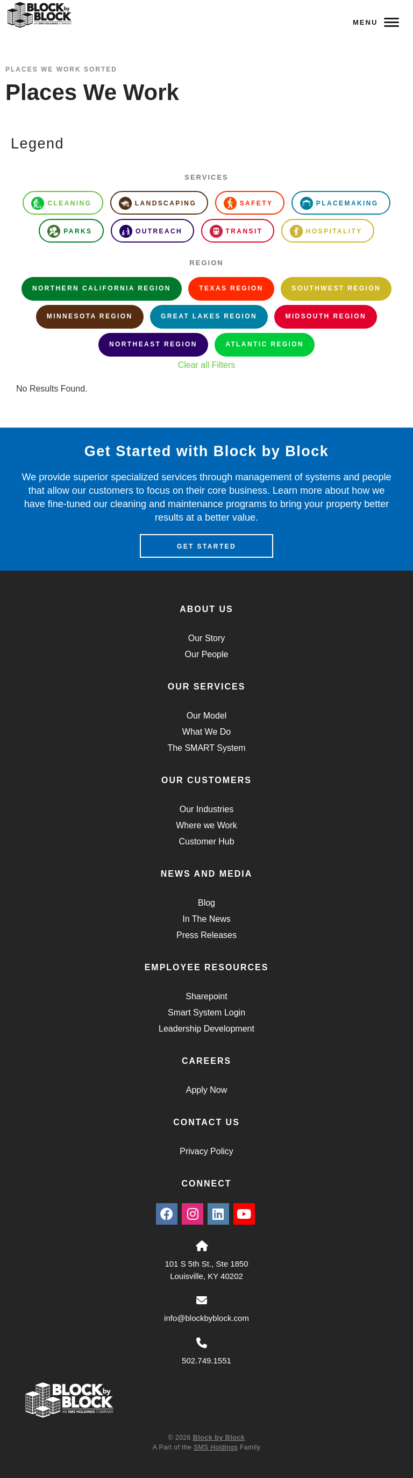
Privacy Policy (206, 1151)
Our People (207, 654)
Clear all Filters (207, 365)
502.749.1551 (206, 1360)
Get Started (206, 546)
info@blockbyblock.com (206, 1318)
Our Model (207, 715)
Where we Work (206, 825)
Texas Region (231, 288)
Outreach (150, 231)
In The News (206, 918)
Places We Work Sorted (61, 69)
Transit (236, 231)
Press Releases (206, 935)
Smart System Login (206, 1012)
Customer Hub (206, 841)
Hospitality (326, 231)
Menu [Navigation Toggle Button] (376, 22)
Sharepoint (206, 996)
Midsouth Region (325, 316)
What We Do (206, 731)
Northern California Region (101, 288)
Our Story (206, 638)
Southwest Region (336, 288)
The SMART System (206, 747)
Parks (69, 231)
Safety (248, 203)
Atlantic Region (264, 344)
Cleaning (61, 203)
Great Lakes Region (209, 316)
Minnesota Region (90, 316)
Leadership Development (206, 1028)
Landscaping (157, 203)
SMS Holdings (216, 1447)
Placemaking (339, 203)
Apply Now (206, 1090)
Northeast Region (153, 344)
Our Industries (206, 809)
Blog (206, 902)
